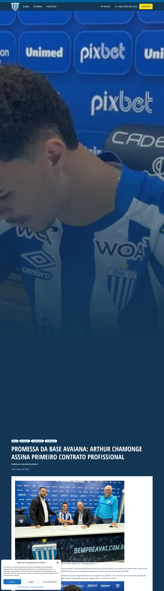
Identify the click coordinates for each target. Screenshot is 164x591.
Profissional (51, 441)
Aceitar (12, 582)
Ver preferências (50, 582)
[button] (57, 562)
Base (15, 441)
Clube (25, 6)
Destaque (24, 441)
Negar (31, 582)
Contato (146, 6)
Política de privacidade (37, 587)
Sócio (105, 6)
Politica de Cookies (23, 587)
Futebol (37, 6)
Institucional (37, 441)
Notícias (51, 6)
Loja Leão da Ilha (126, 6)
